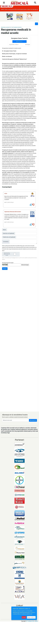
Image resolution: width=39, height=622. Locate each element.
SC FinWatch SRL (30, 621)
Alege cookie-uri (31, 617)
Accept (23, 617)
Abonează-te (33, 420)
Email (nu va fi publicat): (8, 233)
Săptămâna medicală (5, 27)
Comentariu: (6, 241)
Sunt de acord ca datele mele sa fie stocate (11, 254)
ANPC (36, 621)
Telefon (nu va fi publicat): (9, 237)
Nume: (4, 229)
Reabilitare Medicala (17, 27)
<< (36, 23)
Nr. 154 (11, 27)
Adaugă (5, 268)
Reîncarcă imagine (25, 264)
